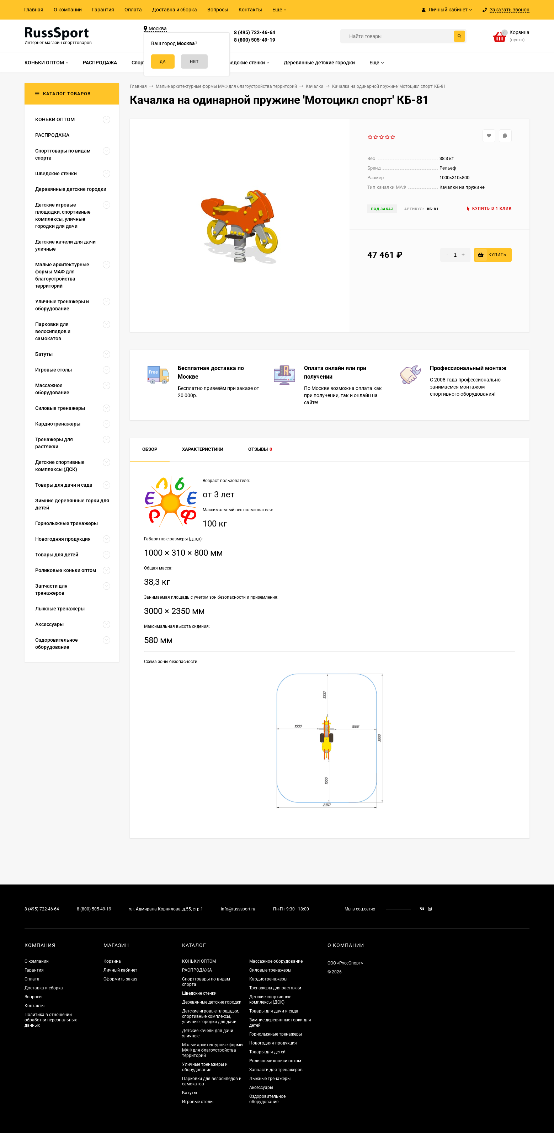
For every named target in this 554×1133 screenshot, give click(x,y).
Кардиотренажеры (268, 979)
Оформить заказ (120, 979)
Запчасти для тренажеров (276, 1069)
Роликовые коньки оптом (275, 1060)
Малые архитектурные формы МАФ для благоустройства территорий (212, 1050)
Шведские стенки (199, 993)
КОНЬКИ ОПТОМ (199, 961)
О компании (68, 9)
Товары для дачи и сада (273, 1011)
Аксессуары (261, 1087)
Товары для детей (267, 1051)
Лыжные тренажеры (270, 1078)
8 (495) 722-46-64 (254, 32)
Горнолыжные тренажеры (275, 1034)
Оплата (133, 9)
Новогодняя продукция (273, 1043)
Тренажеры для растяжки (275, 987)
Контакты (250, 9)
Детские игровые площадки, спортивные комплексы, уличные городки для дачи (210, 1016)
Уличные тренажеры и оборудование (205, 1067)
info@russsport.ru (238, 909)
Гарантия (103, 9)
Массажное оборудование (276, 961)
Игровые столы (197, 1101)
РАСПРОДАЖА (197, 970)
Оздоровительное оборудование (267, 1099)
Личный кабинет (120, 970)
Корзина (112, 961)
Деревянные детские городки (211, 1002)
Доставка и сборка (174, 9)
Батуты (189, 1092)
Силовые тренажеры (270, 970)
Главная (33, 9)
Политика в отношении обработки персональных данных (51, 1020)
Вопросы (217, 9)
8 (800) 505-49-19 (254, 40)
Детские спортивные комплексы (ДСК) (270, 999)
